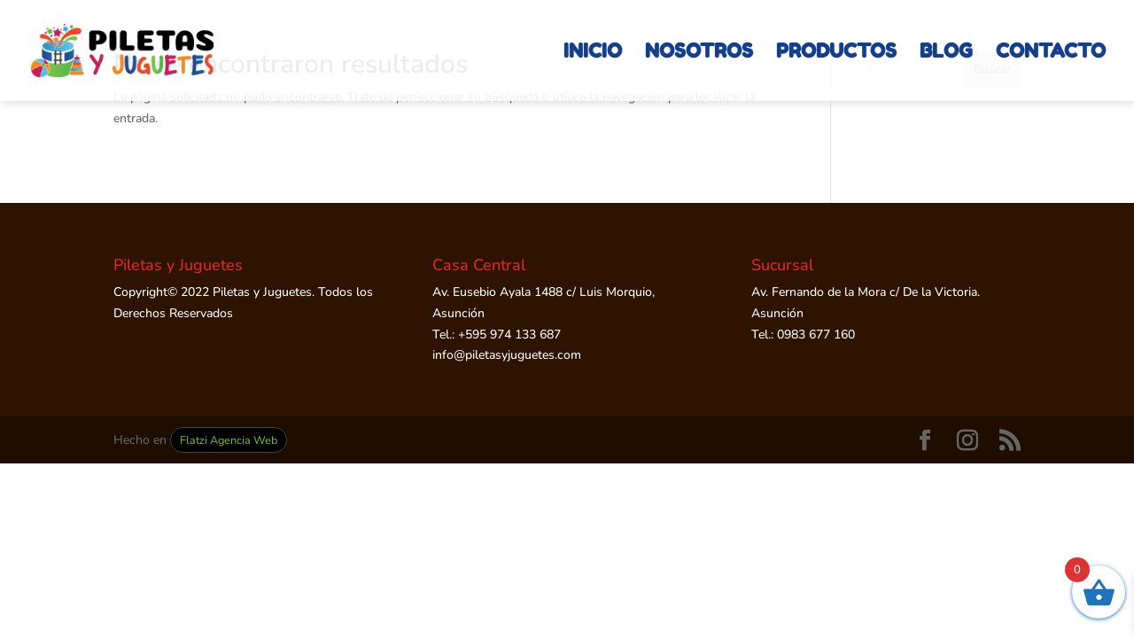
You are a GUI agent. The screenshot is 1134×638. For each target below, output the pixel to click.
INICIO (592, 53)
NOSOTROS (699, 53)
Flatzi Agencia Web (228, 439)
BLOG (946, 53)
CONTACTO (1051, 53)
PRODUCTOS (836, 53)
